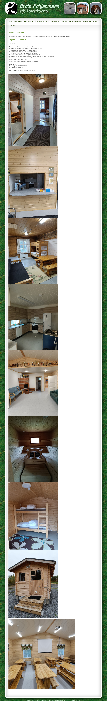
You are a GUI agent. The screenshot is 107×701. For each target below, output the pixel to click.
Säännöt (64, 21)
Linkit (95, 21)
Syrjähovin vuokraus (42, 21)
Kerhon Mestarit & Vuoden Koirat (80, 21)
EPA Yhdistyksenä (15, 21)
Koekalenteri (55, 21)
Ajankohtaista (28, 21)
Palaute (12, 25)
